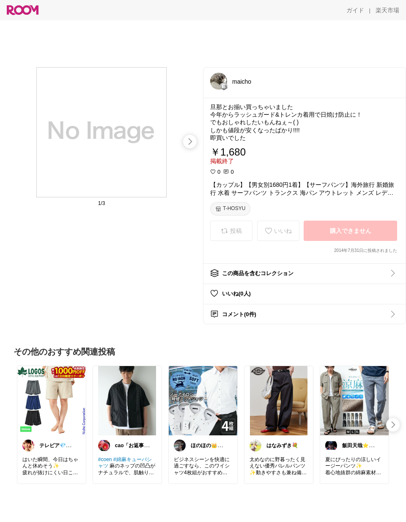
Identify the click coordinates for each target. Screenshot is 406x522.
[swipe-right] (190, 141)
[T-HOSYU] (230, 209)
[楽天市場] (387, 10)
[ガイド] (355, 10)
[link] (51, 400)
